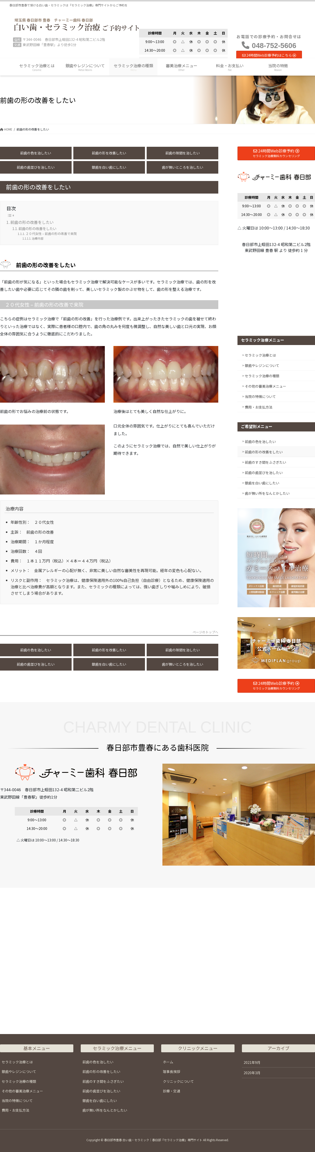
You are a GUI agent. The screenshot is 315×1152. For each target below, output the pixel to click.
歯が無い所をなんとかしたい (267, 493)
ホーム (168, 1061)
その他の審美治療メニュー (265, 386)
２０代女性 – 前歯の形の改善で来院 (51, 233)
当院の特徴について (260, 396)
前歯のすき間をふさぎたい (265, 462)
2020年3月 (252, 1072)
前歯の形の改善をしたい (32, 222)
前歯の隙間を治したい (182, 152)
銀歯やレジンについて (262, 365)
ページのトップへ (205, 632)
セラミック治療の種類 (262, 375)
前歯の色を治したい (35, 152)
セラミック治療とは (260, 355)
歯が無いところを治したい (182, 167)
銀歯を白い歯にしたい (109, 167)
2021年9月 (252, 1062)
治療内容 (38, 238)
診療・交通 (171, 1090)
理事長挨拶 (171, 1071)
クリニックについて (178, 1081)
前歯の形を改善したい (109, 152)
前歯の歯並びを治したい (36, 167)
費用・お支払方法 (258, 407)
